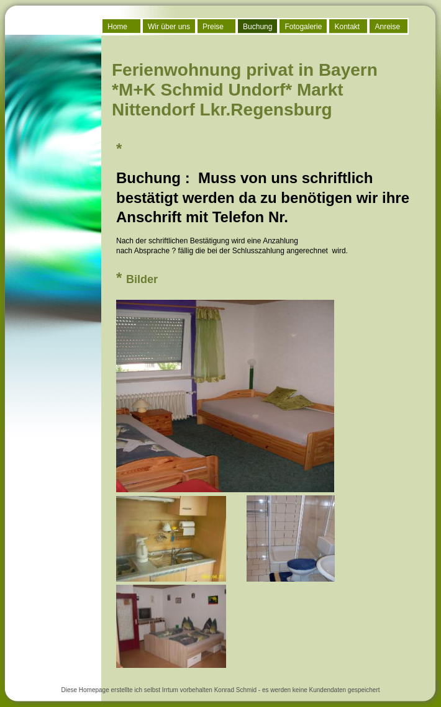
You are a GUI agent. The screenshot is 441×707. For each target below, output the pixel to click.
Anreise (387, 26)
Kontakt (347, 26)
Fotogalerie (303, 26)
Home (117, 26)
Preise (213, 26)
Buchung (257, 26)
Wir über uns (169, 26)
